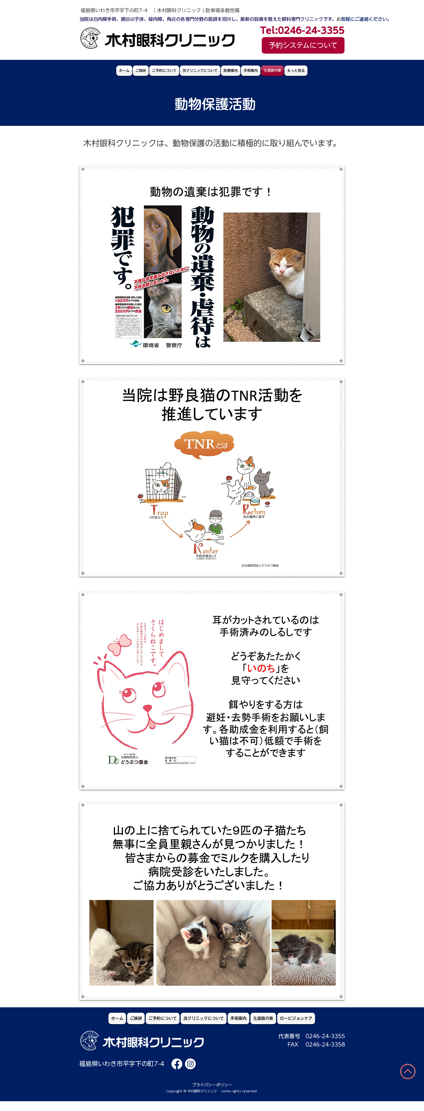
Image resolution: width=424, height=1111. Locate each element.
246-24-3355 (327, 1036)
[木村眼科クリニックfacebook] (176, 1063)
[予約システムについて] (303, 45)
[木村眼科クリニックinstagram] (190, 1063)
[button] (231, 71)
